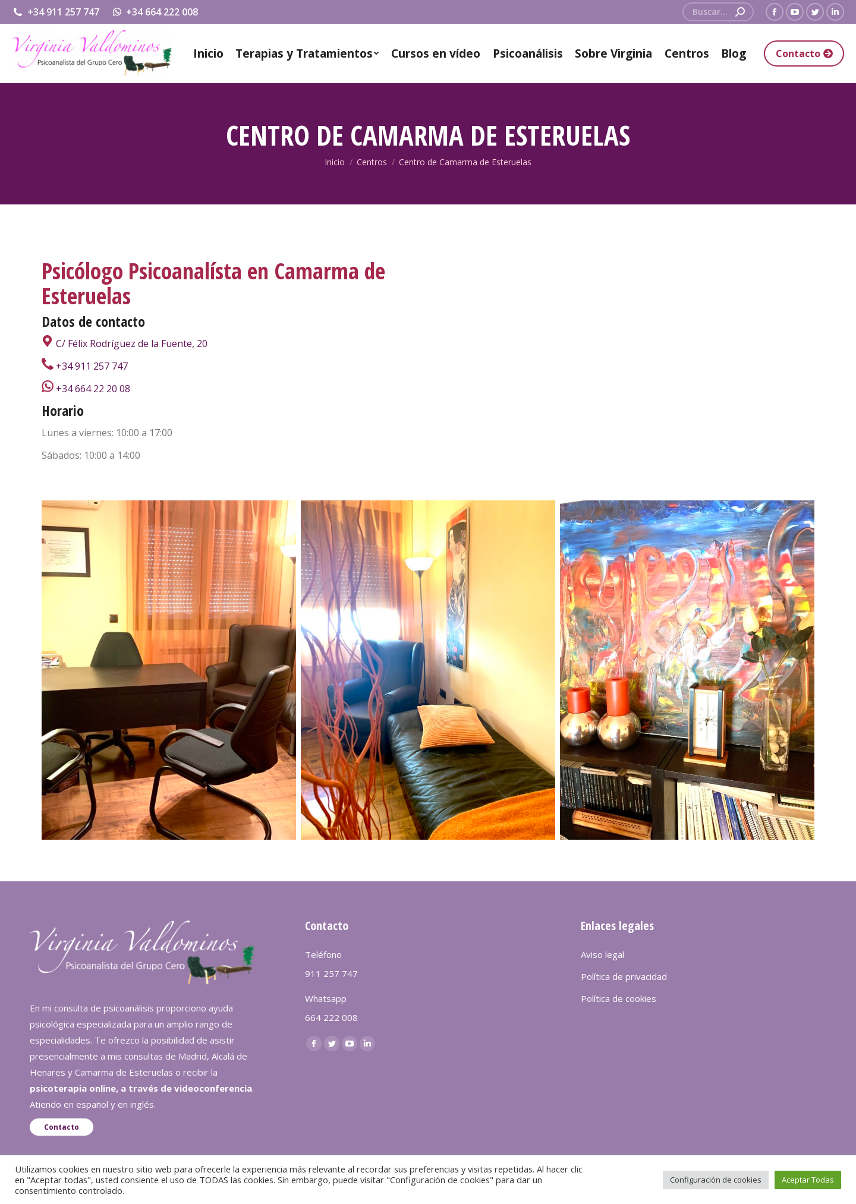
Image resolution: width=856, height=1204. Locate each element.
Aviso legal (602, 954)
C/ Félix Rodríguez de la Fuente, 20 (124, 343)
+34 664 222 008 (155, 11)
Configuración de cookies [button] (715, 1179)
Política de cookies (618, 998)
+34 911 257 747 (55, 11)
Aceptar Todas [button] (808, 1179)
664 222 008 (331, 1017)
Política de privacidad (624, 976)
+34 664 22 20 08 (86, 388)
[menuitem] (208, 53)
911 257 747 (331, 973)
